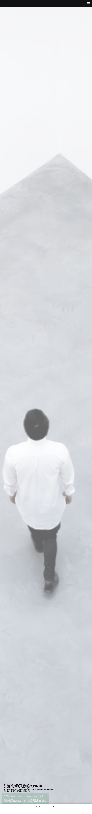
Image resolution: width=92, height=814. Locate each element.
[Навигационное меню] (88, 3)
